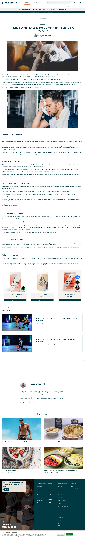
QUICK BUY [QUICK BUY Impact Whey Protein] (69, 300)
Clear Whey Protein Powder (15, 294)
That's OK (69, 534)
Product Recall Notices (40, 501)
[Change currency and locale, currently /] (17, 522)
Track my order (40, 494)
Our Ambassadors (64, 15)
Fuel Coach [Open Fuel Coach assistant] (71, 2)
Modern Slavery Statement (63, 494)
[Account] (77, 3)
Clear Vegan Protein (42, 294)
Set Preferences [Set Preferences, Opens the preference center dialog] (61, 534)
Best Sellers (18, 6)
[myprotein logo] (9, 3)
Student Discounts (75, 493)
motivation (29, 76)
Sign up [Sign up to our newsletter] (6, 489)
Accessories (53, 6)
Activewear (50, 491)
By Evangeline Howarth (44, 35)
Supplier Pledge (61, 511)
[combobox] (61, 2)
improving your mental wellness (15, 264)
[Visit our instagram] (3, 527)
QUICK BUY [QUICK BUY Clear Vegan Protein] (42, 300)
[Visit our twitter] (15, 527)
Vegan (49, 502)
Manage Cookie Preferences (9, 519)
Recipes (42, 15)
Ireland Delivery (40, 497)
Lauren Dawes (46, 326)
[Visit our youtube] (12, 527)
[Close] (83, 534)
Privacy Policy (61, 497)
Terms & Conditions (62, 500)
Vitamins (36, 6)
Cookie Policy (61, 517)
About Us (60, 486)
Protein (24, 6)
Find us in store (61, 489)
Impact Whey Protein (70, 294)
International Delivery (41, 491)
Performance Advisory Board (62, 524)
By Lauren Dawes (53, 443)
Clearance (59, 6)
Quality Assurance (62, 491)
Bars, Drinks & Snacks (51, 495)
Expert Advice (66, 6)
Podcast (76, 15)
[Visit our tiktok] (9, 527)
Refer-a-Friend (75, 487)
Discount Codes (74, 491)
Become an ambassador (63, 506)
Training (32, 15)
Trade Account (61, 503)
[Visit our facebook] (6, 527)
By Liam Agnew (12, 472)
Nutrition (21, 15)
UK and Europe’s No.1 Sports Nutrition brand (42, 12)
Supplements (30, 6)
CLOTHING (36, 3)
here (38, 402)
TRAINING (42, 24)
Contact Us (39, 486)
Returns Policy (40, 489)
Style (52, 15)
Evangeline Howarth (36, 384)
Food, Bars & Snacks (44, 6)
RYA (56, 389)
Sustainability (60, 509)
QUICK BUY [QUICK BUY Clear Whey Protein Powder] (15, 300)
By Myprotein (11, 443)
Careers (59, 520)
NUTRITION (27, 3)
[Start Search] (48, 2)
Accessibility (60, 514)
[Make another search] (42, 18)
